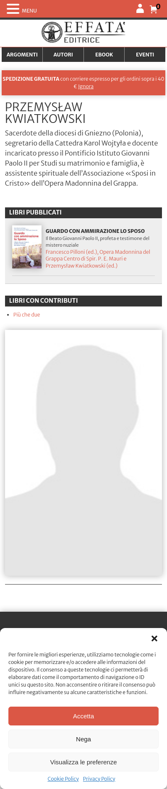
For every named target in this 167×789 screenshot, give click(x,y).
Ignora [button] (86, 86)
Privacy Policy (99, 779)
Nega (83, 739)
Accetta (83, 716)
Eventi (145, 54)
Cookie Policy (62, 779)
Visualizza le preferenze (83, 762)
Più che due (26, 315)
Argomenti (22, 54)
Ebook (104, 54)
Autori (63, 54)
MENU (29, 11)
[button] (154, 638)
